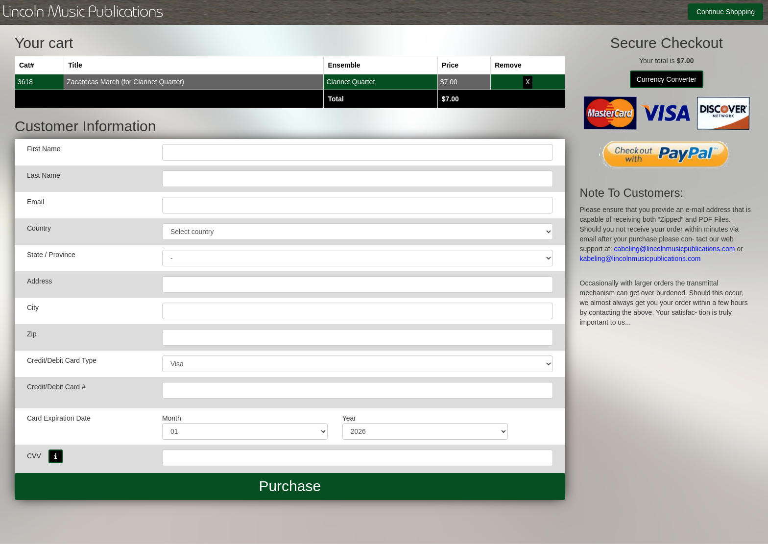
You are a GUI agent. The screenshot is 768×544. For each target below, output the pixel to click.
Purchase (290, 485)
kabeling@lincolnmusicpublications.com (640, 258)
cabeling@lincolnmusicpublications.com (674, 249)
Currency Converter (666, 79)
